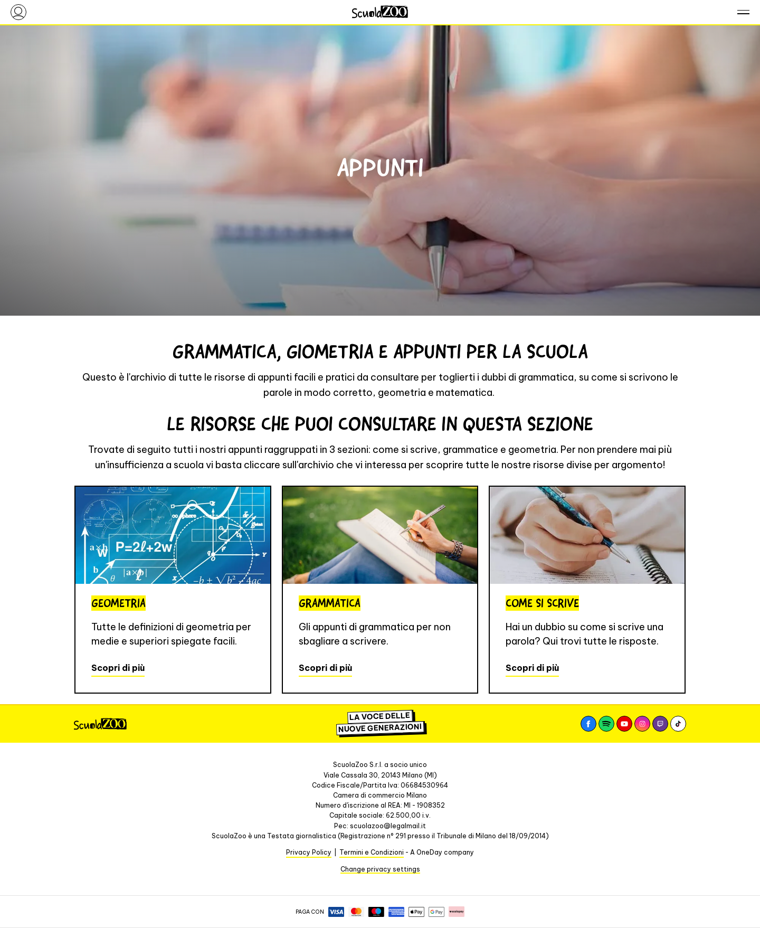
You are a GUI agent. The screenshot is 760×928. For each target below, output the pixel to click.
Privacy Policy (308, 852)
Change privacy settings (380, 869)
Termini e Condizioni (371, 852)
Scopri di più (118, 667)
